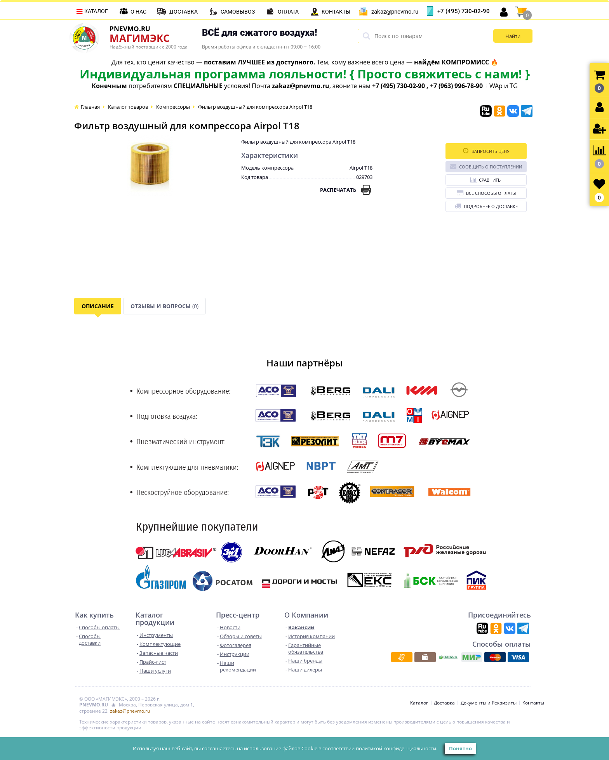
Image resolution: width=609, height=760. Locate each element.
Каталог (96, 11)
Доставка (183, 12)
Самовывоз (238, 12)
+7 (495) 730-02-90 (463, 11)
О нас (138, 12)
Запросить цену (486, 150)
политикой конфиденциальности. (396, 748)
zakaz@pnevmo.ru (394, 11)
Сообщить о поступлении (486, 166)
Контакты (336, 12)
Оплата (288, 12)
